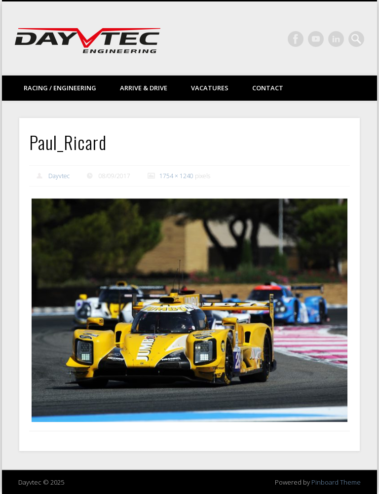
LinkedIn (336, 39)
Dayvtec (59, 176)
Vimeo (316, 39)
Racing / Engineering (60, 87)
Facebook (295, 39)
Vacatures (209, 87)
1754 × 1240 (176, 176)
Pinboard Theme (336, 482)
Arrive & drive (143, 87)
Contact (267, 87)
